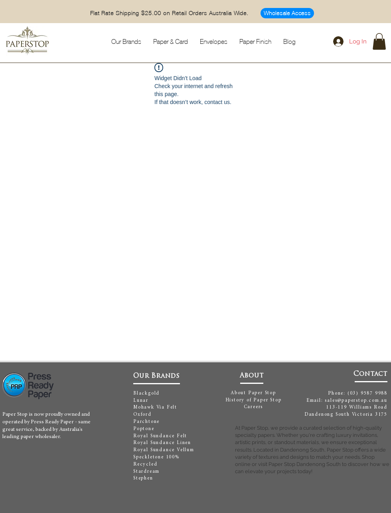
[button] (379, 41)
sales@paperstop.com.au (356, 400)
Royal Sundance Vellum (163, 450)
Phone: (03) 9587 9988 (357, 393)
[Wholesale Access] (287, 13)
